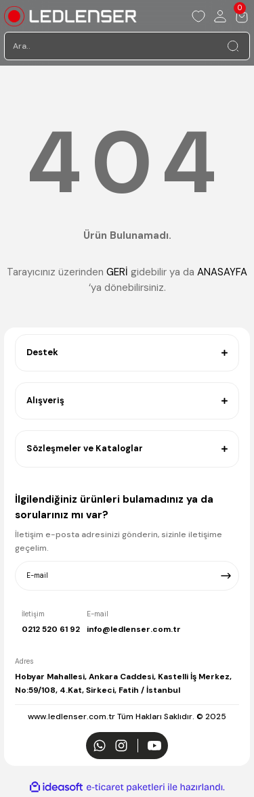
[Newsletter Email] (127, 576)
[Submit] (226, 576)
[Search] (127, 46)
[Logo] (70, 16)
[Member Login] (220, 16)
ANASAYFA (222, 272)
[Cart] (242, 16)
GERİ (117, 272)
